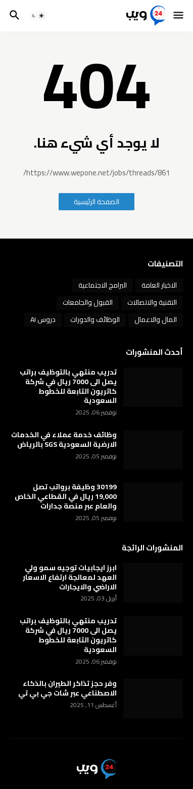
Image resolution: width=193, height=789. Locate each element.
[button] (179, 15)
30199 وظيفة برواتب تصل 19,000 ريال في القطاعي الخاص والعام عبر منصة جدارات (66, 496)
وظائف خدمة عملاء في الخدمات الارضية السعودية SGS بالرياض (64, 439)
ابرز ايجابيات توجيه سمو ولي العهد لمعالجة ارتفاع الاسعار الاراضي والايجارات (70, 577)
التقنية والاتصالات (152, 302)
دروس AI (43, 319)
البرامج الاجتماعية (102, 285)
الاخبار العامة (159, 285)
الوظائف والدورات (95, 319)
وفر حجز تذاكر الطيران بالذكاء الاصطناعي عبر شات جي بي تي (67, 688)
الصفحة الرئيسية (96, 201)
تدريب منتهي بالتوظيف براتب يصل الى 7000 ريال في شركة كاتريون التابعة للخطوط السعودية (68, 386)
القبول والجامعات (88, 302)
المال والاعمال (155, 319)
